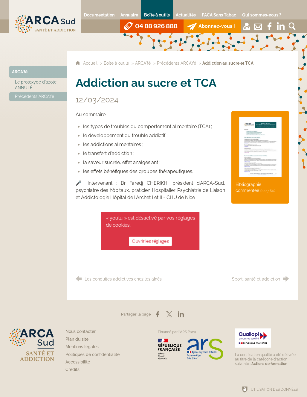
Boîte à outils (116, 63)
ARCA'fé (143, 63)
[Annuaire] (129, 9)
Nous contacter (80, 331)
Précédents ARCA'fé (176, 63)
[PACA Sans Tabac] (219, 9)
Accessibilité (77, 362)
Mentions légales (82, 346)
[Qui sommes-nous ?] (261, 9)
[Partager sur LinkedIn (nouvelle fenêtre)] (181, 314)
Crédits (72, 369)
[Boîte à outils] (157, 9)
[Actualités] (186, 9)
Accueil (91, 63)
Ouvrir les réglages (150, 240)
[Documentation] (99, 9)
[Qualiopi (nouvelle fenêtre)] (266, 347)
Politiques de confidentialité (92, 354)
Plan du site (76, 339)
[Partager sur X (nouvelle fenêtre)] (169, 314)
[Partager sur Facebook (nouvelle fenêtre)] (157, 314)
